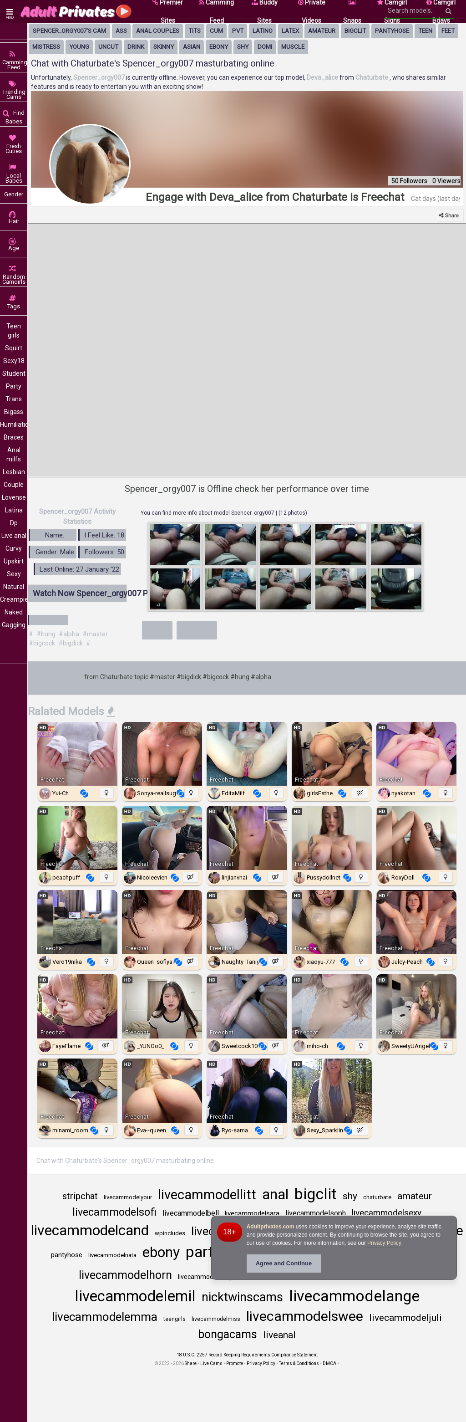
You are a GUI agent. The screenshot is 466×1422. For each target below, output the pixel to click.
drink (135, 46)
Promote (234, 1363)
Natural (13, 586)
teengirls (174, 1319)
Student (13, 373)
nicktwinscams (242, 1297)
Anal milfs (13, 454)
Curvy (13, 548)
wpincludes (170, 1233)
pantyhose (392, 30)
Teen (425, 30)
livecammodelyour (128, 1197)
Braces (14, 437)
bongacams (227, 1334)
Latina (14, 510)
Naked (14, 612)
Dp (14, 523)
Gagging (13, 625)
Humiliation (13, 424)
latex (290, 30)
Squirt (13, 348)
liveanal (279, 1335)
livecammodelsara (252, 1213)
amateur (321, 30)
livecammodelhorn (125, 1275)
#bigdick (70, 643)
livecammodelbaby (205, 1276)
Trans (13, 399)
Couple (14, 484)
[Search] (448, 11)
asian (191, 46)
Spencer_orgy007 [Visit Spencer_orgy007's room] (99, 77)
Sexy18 (14, 360)
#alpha (69, 634)
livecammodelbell (190, 1213)
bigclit (355, 30)
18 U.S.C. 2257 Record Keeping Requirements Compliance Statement (247, 1354)
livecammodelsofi (114, 1212)
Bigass (13, 411)
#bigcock (42, 643)
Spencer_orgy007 (57, 676)
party (203, 1252)
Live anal (13, 535)
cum (216, 30)
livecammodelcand (90, 1230)
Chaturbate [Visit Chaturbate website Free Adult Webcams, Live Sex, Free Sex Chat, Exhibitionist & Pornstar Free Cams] (372, 77)
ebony (218, 46)
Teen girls (13, 330)
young (79, 46)
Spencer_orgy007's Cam (69, 30)
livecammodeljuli (405, 1317)
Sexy (14, 574)
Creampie (13, 599)
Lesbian (14, 472)
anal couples (157, 30)
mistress (46, 46)
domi (265, 46)
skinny (163, 46)
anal (275, 1194)
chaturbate (377, 1197)
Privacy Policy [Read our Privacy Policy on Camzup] (261, 1363)
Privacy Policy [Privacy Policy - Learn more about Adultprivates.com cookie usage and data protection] (384, 1243)
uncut (108, 46)
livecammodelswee (304, 1316)
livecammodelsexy (386, 1212)
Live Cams (211, 1363)
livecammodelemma (104, 1317)
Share (191, 1363)
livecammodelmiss (216, 1319)
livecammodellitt (207, 1194)
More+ (157, 629)
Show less (197, 629)
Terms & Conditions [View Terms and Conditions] (299, 1363)
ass (121, 30)
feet (448, 30)
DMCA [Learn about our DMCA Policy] (329, 1363)
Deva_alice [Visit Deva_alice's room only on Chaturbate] (323, 77)
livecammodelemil (135, 1296)
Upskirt (14, 561)
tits (194, 30)
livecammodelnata (112, 1255)
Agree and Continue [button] (284, 1263)
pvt (237, 30)
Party (13, 386)
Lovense (14, 497)
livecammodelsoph (315, 1213)
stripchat (80, 1196)
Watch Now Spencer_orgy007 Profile (80, 593)
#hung (46, 634)
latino (263, 30)
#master (95, 634)
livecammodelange (354, 1296)
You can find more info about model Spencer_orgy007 (208, 513)
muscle (292, 46)
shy (242, 46)
